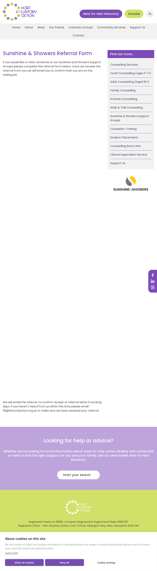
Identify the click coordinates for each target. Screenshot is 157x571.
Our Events (56, 27)
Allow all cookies (24, 562)
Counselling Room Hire (125, 146)
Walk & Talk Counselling (126, 108)
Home (16, 27)
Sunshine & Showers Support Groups (129, 118)
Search (150, 14)
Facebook (152, 275)
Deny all (64, 562)
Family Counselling (122, 90)
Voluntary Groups (81, 27)
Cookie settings (106, 562)
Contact (78, 35)
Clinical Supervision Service (128, 155)
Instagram (152, 287)
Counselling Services (124, 65)
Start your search (77, 475)
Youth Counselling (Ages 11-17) (130, 73)
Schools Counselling (123, 99)
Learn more (11, 553)
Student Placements (124, 137)
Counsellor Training (123, 129)
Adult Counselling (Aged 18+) (129, 82)
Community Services (111, 27)
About (29, 27)
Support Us (137, 27)
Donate (134, 14)
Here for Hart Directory (101, 14)
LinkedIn (152, 281)
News (41, 27)
